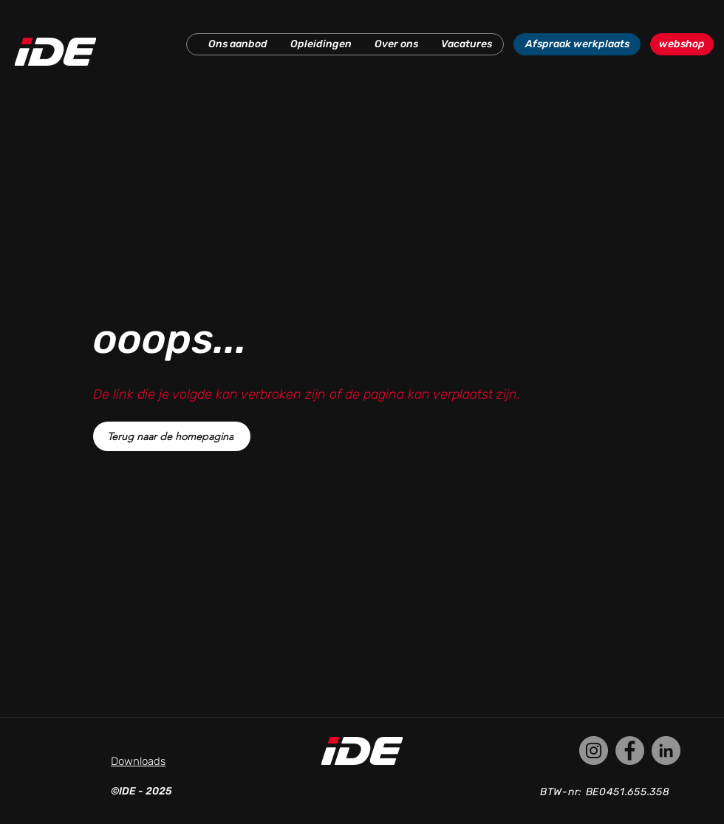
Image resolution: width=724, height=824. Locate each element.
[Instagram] (593, 750)
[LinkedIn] (666, 750)
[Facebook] (629, 750)
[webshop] (682, 44)
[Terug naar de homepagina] (171, 436)
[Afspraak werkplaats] (577, 44)
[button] (238, 44)
